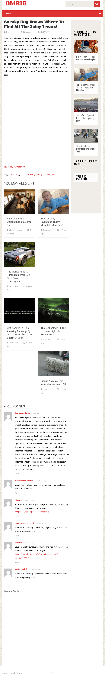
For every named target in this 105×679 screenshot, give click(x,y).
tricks (54, 174)
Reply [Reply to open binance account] (17, 535)
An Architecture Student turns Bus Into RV (19, 222)
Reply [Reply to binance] (17, 516)
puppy (39, 174)
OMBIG (16, 4)
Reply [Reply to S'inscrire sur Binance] (17, 493)
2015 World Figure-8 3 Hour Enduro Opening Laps (85, 118)
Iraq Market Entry (22, 413)
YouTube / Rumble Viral (15, 166)
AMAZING (43, 32)
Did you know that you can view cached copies (86, 58)
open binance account (24, 523)
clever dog (14, 174)
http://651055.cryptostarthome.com (32, 511)
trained (47, 174)
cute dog (31, 174)
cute (23, 174)
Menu (8, 13)
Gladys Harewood (15, 230)
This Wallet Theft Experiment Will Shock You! (85, 148)
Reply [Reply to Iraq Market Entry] (17, 474)
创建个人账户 (21, 569)
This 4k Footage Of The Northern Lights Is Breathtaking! (53, 331)
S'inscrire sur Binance (24, 480)
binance (18, 500)
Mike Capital (47, 339)
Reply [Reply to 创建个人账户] (17, 582)
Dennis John (10, 32)
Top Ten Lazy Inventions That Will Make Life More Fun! (52, 222)
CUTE (49, 32)
